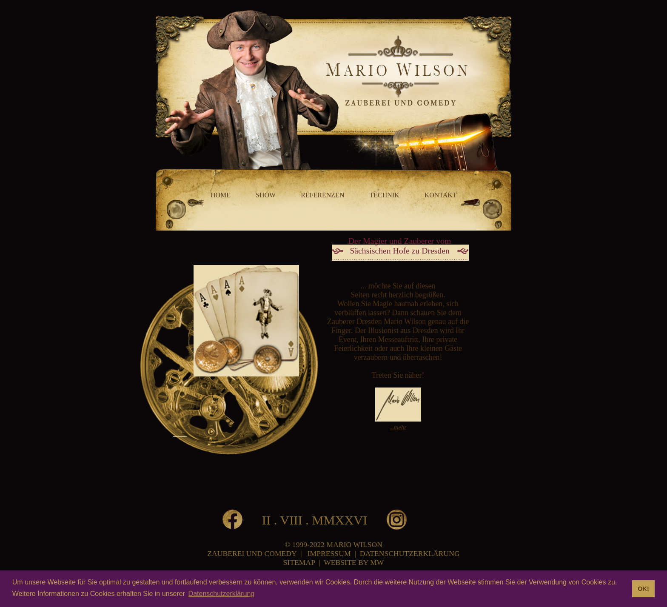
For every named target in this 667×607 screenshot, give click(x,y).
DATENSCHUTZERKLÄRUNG (410, 553)
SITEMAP (299, 562)
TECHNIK (384, 195)
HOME (221, 195)
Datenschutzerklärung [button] (221, 593)
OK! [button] (643, 588)
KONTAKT (441, 195)
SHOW (266, 195)
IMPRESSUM (329, 553)
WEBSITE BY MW (354, 562)
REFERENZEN (322, 195)
